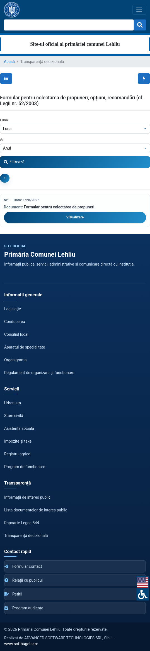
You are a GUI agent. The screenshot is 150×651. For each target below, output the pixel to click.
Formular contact (23, 566)
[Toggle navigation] (139, 9)
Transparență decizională (26, 535)
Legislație (12, 309)
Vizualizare (75, 217)
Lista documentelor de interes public (35, 510)
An (2, 139)
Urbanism (12, 403)
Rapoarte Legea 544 (21, 523)
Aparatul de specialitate (24, 347)
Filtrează (14, 162)
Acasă (9, 61)
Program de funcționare (24, 467)
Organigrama (15, 360)
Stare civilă (13, 415)
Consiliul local (16, 334)
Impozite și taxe (18, 441)
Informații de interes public (27, 497)
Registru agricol (17, 454)
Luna (4, 120)
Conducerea (14, 321)
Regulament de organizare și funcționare (39, 372)
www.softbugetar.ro (21, 644)
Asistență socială (19, 428)
